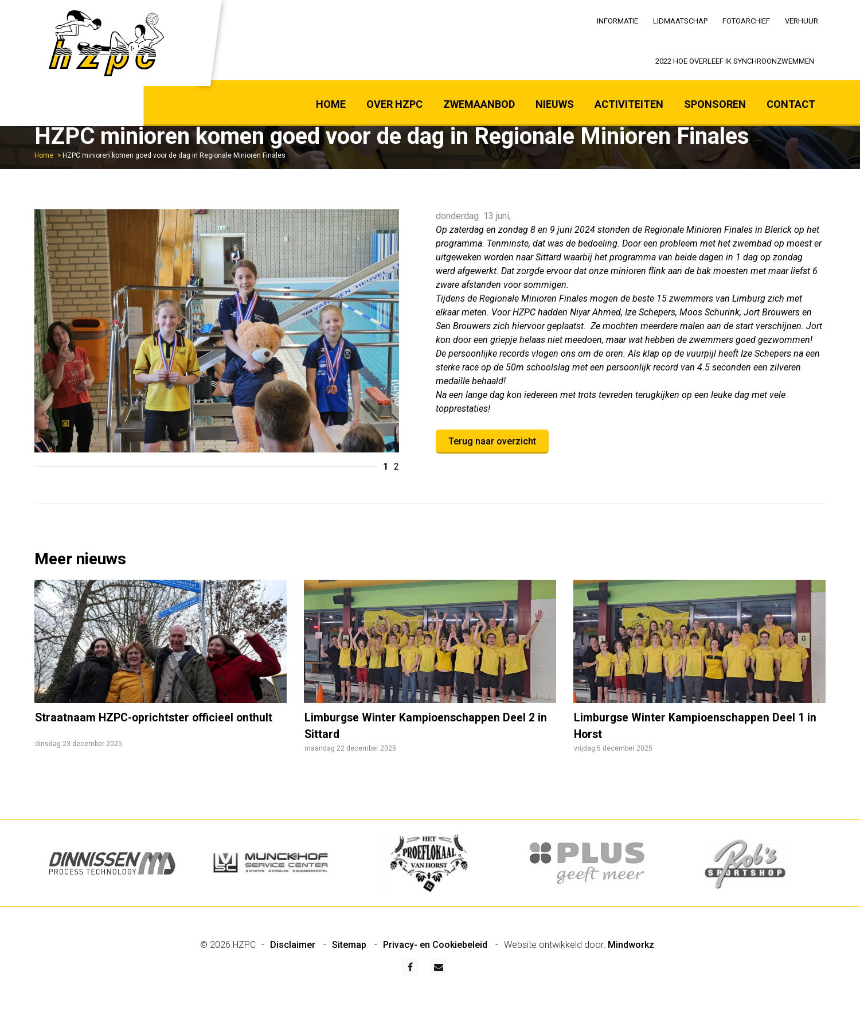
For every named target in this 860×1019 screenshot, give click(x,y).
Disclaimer (294, 971)
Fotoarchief (746, 21)
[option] (216, 333)
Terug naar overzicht (492, 441)
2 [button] (396, 466)
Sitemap (350, 971)
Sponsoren (715, 104)
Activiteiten (629, 104)
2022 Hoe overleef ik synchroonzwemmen (734, 61)
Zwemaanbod (479, 104)
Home (331, 104)
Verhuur (801, 21)
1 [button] (385, 466)
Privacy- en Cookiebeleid (436, 971)
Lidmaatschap (680, 21)
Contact (791, 104)
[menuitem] (617, 20)
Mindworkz (631, 971)
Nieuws (554, 104)
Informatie (617, 21)
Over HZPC (394, 104)
